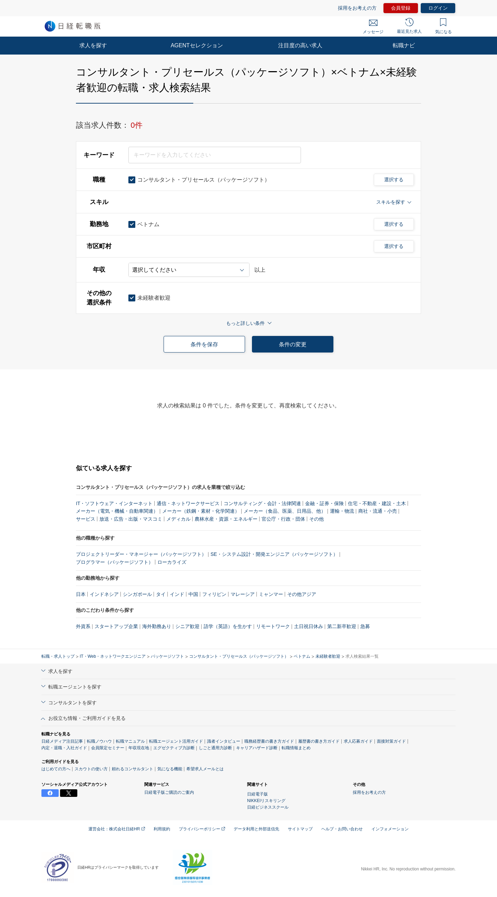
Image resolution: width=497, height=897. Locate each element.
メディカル (178, 519)
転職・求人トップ (58, 656)
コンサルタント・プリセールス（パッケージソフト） (239, 656)
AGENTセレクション (196, 45)
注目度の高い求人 (300, 45)
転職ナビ (404, 45)
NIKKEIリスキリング (266, 800)
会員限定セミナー (107, 747)
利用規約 (162, 829)
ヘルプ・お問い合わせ (342, 829)
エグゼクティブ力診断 (174, 747)
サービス (85, 519)
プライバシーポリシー (202, 829)
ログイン (438, 8)
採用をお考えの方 (357, 8)
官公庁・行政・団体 (283, 519)
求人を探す (93, 45)
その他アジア (301, 594)
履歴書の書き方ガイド (319, 741)
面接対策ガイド (391, 741)
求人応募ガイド (358, 741)
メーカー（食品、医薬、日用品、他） (285, 511)
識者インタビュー (223, 741)
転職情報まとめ (296, 747)
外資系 (83, 626)
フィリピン (214, 594)
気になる (443, 26)
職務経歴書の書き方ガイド (269, 741)
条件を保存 (204, 344)
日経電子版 (257, 794)
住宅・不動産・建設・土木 (377, 503)
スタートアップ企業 (116, 626)
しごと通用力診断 (215, 747)
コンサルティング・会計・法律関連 (262, 503)
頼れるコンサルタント (132, 768)
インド (177, 594)
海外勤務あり (156, 626)
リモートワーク (273, 626)
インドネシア (104, 594)
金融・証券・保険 (324, 503)
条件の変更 (292, 344)
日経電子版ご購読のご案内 (169, 792)
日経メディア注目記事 (62, 741)
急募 (365, 626)
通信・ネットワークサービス (188, 503)
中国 (193, 594)
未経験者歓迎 (327, 656)
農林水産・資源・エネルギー (226, 519)
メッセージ (373, 27)
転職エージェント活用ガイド (176, 741)
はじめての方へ (55, 768)
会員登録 (400, 8)
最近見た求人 (409, 26)
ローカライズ (171, 562)
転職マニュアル (130, 741)
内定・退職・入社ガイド (64, 747)
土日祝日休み (308, 626)
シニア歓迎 (187, 626)
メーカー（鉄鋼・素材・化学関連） (201, 511)
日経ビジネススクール (268, 807)
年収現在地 (138, 747)
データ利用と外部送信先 (256, 829)
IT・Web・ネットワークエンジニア (113, 656)
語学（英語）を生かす (228, 626)
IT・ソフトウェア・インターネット (114, 503)
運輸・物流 (342, 511)
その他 (316, 519)
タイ (161, 594)
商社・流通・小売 (377, 511)
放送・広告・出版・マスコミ (130, 519)
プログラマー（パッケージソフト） (114, 562)
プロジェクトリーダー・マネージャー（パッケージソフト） (141, 554)
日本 (81, 594)
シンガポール (137, 594)
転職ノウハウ (99, 741)
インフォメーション (390, 829)
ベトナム (302, 656)
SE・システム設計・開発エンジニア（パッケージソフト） (274, 554)
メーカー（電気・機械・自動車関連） (117, 511)
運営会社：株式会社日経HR (116, 829)
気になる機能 (169, 768)
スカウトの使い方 (91, 768)
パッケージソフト (167, 656)
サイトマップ (300, 829)
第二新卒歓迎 (341, 626)
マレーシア (243, 594)
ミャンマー (271, 594)
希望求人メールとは (205, 768)
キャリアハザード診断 (256, 747)
